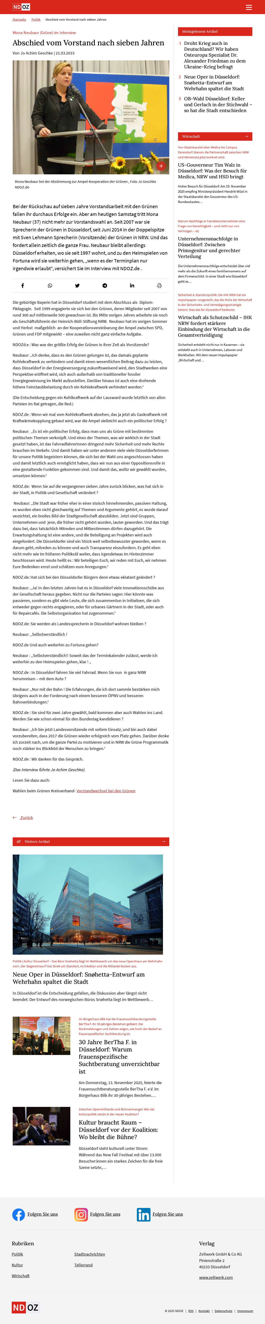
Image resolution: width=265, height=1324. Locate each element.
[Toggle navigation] (249, 7)
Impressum (245, 1311)
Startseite (19, 19)
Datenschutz (223, 1311)
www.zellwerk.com (216, 1277)
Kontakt (204, 1311)
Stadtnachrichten (89, 1254)
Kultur (17, 1265)
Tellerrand (83, 1265)
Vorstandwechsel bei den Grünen (106, 790)
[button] (22, 285)
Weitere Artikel (37, 842)
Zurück (26, 817)
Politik (36, 19)
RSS (191, 1311)
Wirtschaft (191, 136)
